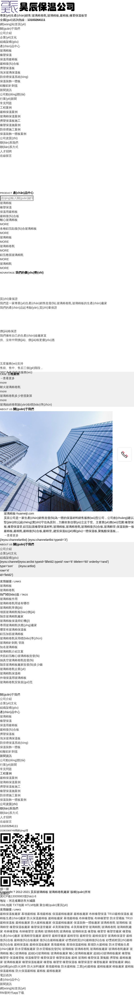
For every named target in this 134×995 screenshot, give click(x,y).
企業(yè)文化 (8, 37)
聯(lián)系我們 (9, 142)
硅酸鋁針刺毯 (9, 85)
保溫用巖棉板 (9, 59)
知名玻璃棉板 (9, 647)
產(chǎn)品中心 (10, 46)
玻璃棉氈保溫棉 (10, 673)
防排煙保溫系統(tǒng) (14, 76)
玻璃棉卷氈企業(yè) (13, 669)
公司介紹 (6, 33)
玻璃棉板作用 (9, 599)
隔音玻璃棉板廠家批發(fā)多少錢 (21, 664)
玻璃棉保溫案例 (10, 116)
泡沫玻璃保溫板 (10, 72)
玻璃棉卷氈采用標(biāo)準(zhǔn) (21, 638)
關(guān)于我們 (10, 28)
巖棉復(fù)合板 (9, 63)
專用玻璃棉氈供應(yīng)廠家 (18, 625)
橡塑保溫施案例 (10, 125)
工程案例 (6, 107)
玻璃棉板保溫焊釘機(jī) (15, 620)
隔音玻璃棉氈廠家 (11, 616)
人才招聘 (6, 151)
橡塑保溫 (6, 55)
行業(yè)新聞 (8, 98)
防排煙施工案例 (10, 129)
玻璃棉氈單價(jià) (11, 607)
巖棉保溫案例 (9, 112)
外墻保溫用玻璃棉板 (13, 677)
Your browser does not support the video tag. (31, 174)
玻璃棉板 (6, 50)
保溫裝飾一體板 (10, 81)
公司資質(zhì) (9, 138)
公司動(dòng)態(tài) (12, 94)
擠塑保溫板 (7, 68)
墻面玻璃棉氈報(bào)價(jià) (17, 612)
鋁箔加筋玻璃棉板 (11, 634)
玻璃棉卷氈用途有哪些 (14, 603)
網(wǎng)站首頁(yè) (13, 24)
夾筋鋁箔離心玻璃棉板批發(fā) (20, 655)
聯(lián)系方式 (9, 147)
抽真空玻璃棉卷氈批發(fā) (17, 660)
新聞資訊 (6, 90)
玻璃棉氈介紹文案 (11, 651)
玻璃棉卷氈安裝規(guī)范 (16, 682)
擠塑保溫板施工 (10, 120)
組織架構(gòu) (9, 41)
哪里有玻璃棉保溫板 (13, 629)
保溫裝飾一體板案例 (13, 133)
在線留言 (6, 155)
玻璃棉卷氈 (7, 590)
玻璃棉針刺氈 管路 (12, 642)
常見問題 (6, 103)
